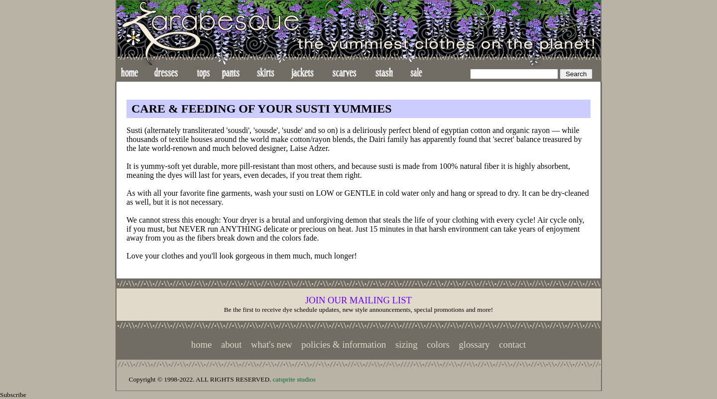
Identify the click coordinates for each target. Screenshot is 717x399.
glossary (474, 344)
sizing (406, 344)
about (231, 344)
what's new (271, 344)
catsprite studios (294, 379)
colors (438, 344)
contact (512, 344)
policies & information (343, 344)
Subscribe (13, 395)
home (201, 344)
